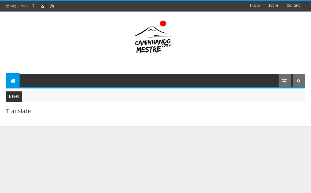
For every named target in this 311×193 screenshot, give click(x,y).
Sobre (273, 5)
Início (255, 5)
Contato (294, 5)
